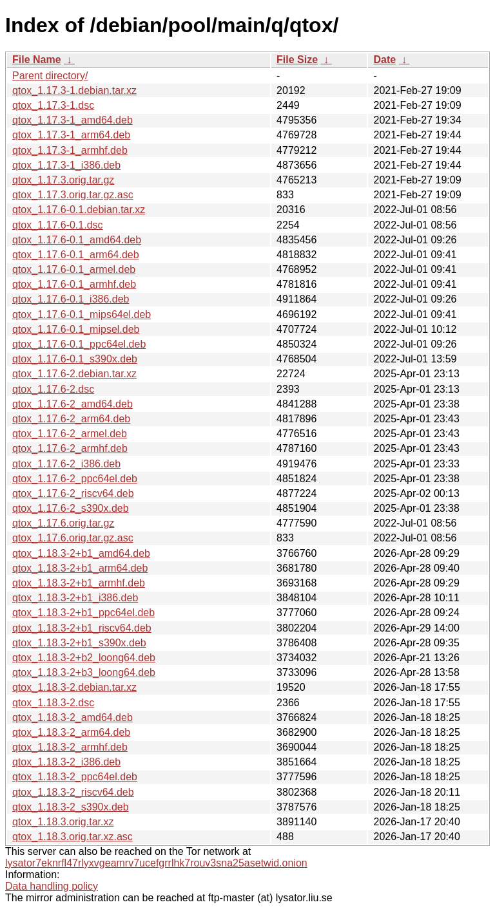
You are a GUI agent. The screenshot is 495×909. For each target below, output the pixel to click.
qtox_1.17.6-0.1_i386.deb (70, 299)
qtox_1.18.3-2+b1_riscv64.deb (81, 628)
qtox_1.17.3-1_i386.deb (66, 165)
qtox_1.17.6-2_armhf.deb (70, 448)
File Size (297, 59)
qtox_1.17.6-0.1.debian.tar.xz (78, 209)
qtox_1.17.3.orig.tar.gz (63, 179)
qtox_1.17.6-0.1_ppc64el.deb (79, 344)
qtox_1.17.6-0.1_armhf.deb (74, 284)
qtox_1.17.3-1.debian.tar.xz (74, 90)
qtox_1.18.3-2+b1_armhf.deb (78, 582)
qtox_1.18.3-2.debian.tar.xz (74, 687)
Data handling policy (51, 886)
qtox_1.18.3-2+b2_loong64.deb (83, 657)
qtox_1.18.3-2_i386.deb (66, 761)
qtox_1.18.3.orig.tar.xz (62, 821)
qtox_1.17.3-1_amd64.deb (72, 120)
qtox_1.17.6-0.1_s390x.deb (74, 358)
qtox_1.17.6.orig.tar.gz (63, 523)
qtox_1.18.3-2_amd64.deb (72, 717)
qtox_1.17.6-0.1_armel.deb (73, 269)
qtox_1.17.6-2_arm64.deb (71, 418)
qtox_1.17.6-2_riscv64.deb (73, 493)
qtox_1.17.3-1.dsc (53, 105)
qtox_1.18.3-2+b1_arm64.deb (80, 568)
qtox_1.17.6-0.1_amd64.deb (76, 239)
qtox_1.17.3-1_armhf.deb (70, 150)
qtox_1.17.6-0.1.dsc (57, 225)
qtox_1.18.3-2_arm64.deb (71, 732)
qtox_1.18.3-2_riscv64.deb (73, 792)
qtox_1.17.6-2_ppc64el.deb (74, 478)
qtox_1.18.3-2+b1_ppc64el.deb (83, 612)
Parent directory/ (50, 75)
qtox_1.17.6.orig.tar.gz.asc (72, 537)
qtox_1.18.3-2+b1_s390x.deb (79, 642)
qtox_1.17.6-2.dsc (53, 389)
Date (384, 59)
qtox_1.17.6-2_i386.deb (66, 463)
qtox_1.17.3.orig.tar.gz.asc (72, 194)
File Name (36, 59)
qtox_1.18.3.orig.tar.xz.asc (72, 836)
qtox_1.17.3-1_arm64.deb (71, 134)
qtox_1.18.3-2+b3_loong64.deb (83, 672)
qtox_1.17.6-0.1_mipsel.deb (75, 329)
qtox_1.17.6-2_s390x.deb (70, 508)
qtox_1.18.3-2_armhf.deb (70, 747)
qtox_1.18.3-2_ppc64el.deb (74, 776)
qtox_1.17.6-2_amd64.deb (72, 403)
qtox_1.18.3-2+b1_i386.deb (75, 597)
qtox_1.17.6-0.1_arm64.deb (75, 254)
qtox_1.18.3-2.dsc (53, 702)
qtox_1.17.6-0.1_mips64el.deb (81, 314)
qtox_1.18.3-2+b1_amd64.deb (81, 553)
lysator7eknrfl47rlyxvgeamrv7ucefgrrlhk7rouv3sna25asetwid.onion (156, 862)
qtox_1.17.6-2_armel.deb (69, 433)
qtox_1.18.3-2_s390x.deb (70, 806)
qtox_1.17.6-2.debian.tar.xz (74, 373)
